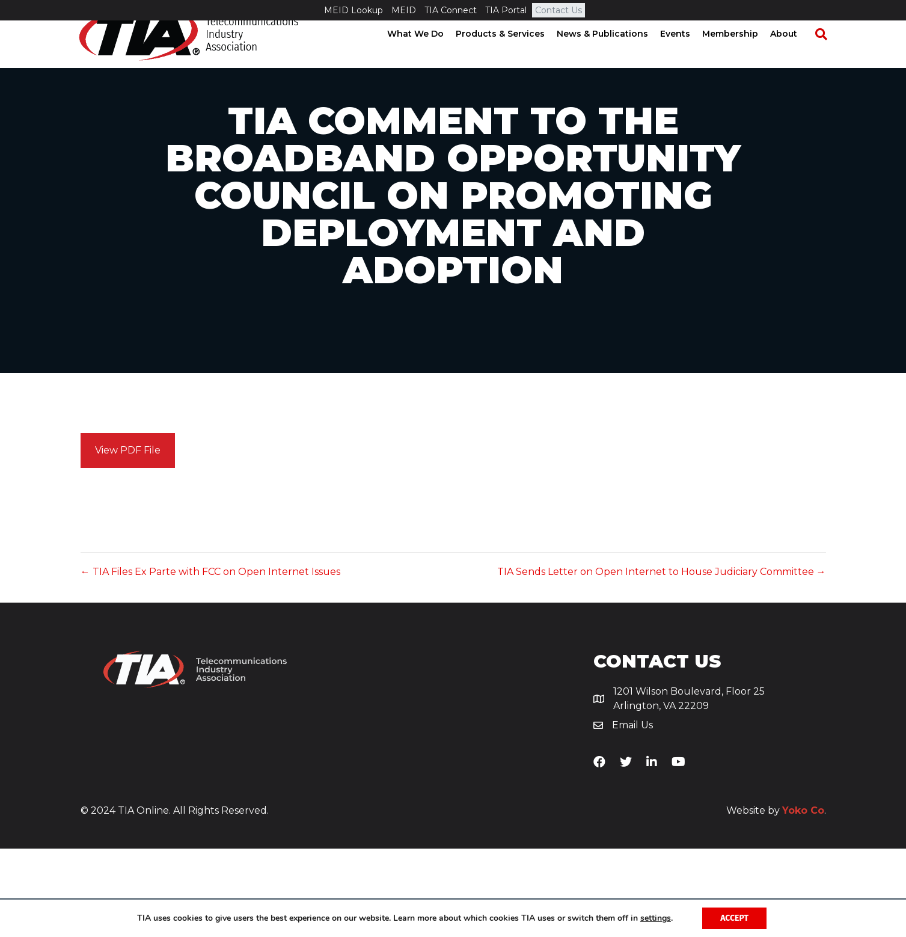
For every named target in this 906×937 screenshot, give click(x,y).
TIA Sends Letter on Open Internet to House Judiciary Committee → (661, 660)
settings (655, 918)
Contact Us (558, 10)
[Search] (825, 55)
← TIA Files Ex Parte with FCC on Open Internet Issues (210, 660)
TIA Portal (506, 10)
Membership (740, 54)
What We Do (425, 54)
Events (685, 54)
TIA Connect (450, 10)
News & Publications (612, 54)
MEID (403, 10)
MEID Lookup (353, 10)
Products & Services (510, 54)
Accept (734, 918)
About (793, 54)
